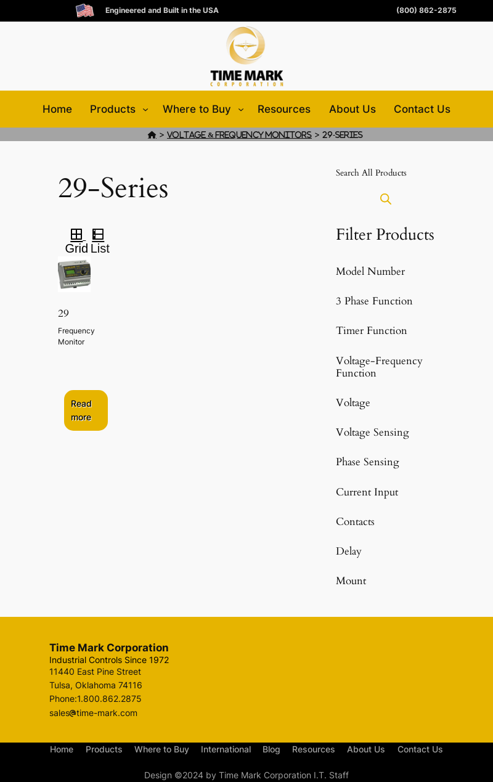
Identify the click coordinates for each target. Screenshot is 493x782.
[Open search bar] (386, 198)
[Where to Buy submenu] (241, 109)
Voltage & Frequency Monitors (239, 135)
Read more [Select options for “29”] (81, 410)
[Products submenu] (145, 109)
